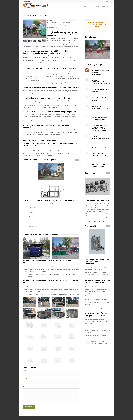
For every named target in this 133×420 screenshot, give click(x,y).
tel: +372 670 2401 (106, 1)
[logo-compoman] (35, 6)
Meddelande (26, 387)
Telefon (53, 378)
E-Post (25, 378)
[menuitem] (85, 6)
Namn (25, 370)
